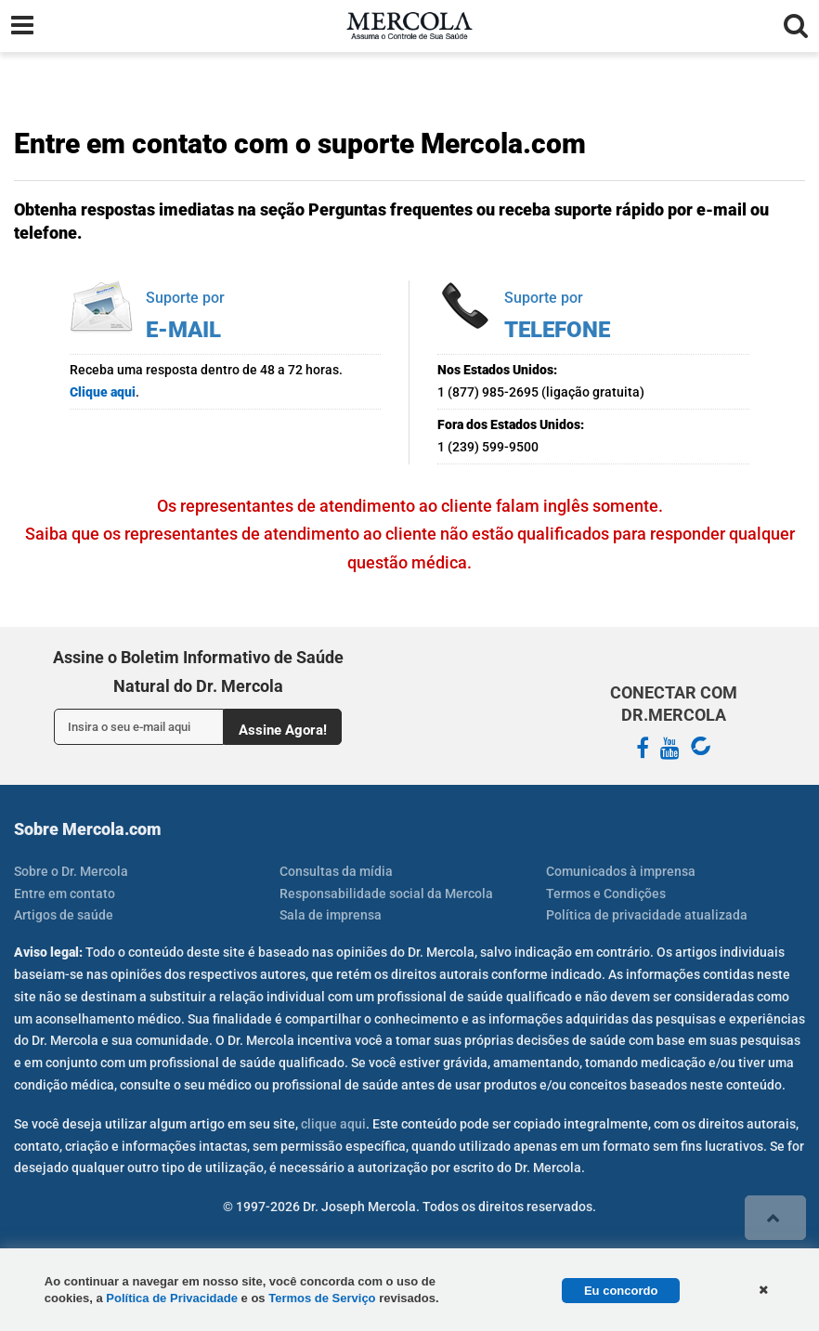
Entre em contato (64, 893)
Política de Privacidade (172, 1298)
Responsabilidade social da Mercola (386, 893)
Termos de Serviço (321, 1298)
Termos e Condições (606, 893)
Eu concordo (620, 1291)
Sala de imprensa (331, 914)
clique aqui (333, 1123)
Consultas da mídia (336, 871)
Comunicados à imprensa (621, 871)
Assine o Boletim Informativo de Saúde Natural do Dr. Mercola (198, 671)
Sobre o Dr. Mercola (71, 871)
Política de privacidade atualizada (647, 914)
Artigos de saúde (63, 914)
